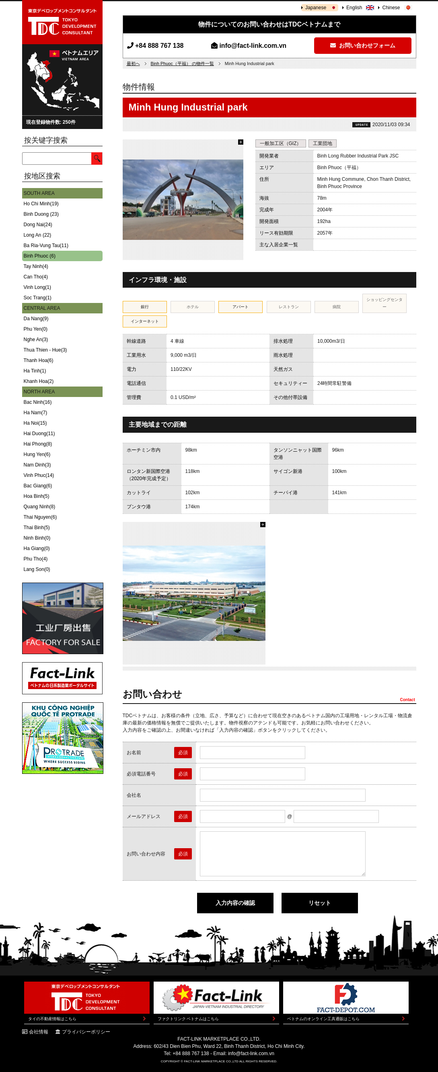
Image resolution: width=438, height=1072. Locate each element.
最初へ (133, 63)
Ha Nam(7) (35, 412)
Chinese (391, 7)
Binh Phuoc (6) (40, 256)
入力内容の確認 (235, 903)
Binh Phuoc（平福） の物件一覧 (182, 63)
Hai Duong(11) (39, 433)
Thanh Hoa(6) (38, 360)
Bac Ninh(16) (38, 402)
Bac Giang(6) (38, 486)
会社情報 (38, 1032)
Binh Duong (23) (41, 214)
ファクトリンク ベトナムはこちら (188, 1019)
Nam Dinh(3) (37, 465)
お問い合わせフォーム (363, 45)
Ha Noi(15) (35, 423)
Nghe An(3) (36, 339)
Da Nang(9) (36, 318)
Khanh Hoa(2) (39, 381)
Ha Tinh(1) (35, 371)
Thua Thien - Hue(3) (45, 350)
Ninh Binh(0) (37, 538)
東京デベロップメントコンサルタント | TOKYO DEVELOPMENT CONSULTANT (62, 22)
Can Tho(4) (36, 277)
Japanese (315, 7)
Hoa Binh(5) (36, 496)
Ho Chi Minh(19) (41, 204)
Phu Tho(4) (36, 559)
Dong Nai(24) (38, 224)
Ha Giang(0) (37, 548)
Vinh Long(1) (37, 287)
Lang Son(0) (37, 569)
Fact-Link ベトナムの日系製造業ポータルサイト (62, 678)
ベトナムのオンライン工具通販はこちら (323, 1019)
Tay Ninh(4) (36, 266)
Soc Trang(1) (37, 298)
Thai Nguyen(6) (40, 517)
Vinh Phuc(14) (39, 475)
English (354, 7)
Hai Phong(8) (38, 444)
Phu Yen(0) (35, 329)
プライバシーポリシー (86, 1032)
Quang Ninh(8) (40, 506)
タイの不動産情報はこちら (52, 1019)
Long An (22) (37, 235)
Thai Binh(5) (37, 527)
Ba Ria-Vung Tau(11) (46, 245)
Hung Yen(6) (37, 454)
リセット (319, 903)
